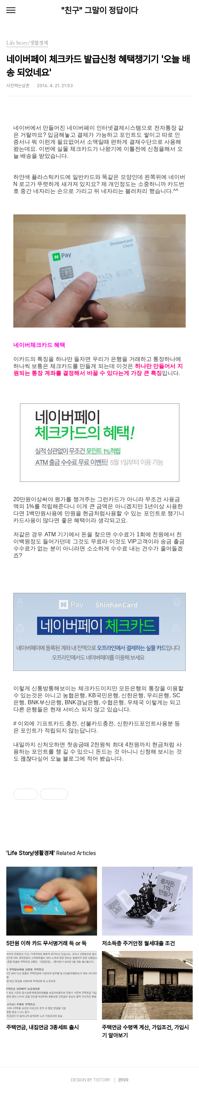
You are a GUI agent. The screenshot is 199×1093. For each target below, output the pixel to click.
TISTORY (101, 1080)
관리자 (123, 1080)
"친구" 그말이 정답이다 (99, 10)
